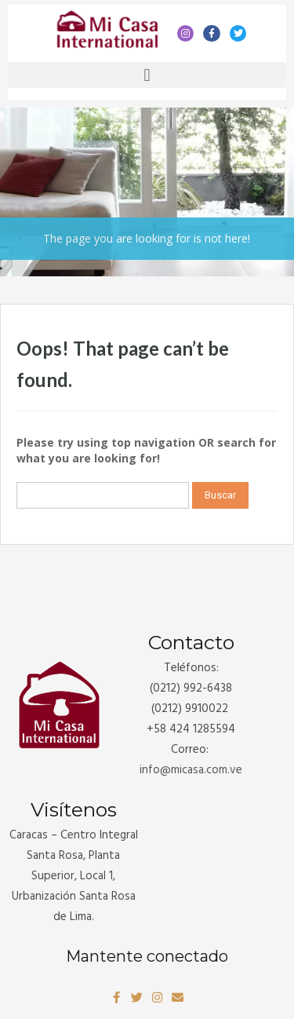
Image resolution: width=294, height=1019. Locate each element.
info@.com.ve (191, 770)
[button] (147, 75)
